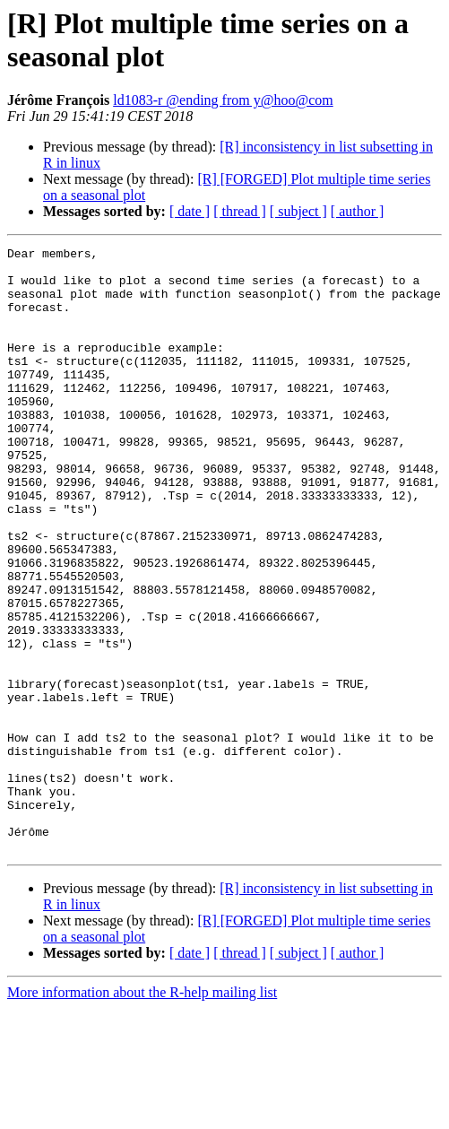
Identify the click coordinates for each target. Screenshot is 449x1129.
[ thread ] (239, 211)
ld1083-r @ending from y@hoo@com (223, 100)
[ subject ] (298, 211)
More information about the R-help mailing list (142, 1113)
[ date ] (189, 211)
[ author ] (357, 211)
